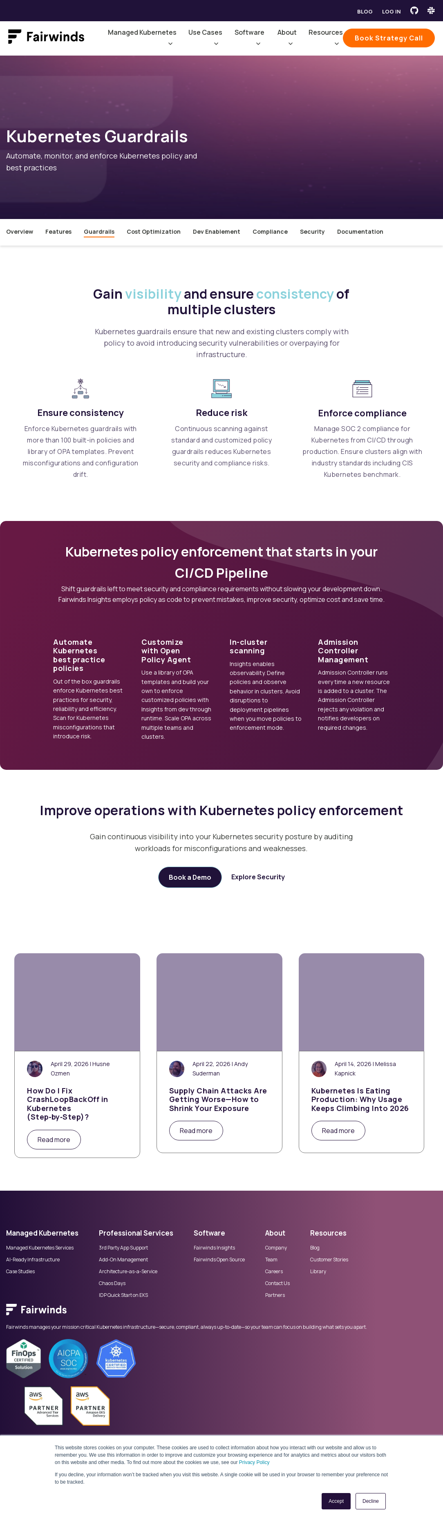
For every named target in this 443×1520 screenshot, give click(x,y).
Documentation (360, 231)
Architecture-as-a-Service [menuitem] (128, 1271)
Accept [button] (336, 1501)
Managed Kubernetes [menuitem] (42, 1233)
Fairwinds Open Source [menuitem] (219, 1259)
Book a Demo (190, 877)
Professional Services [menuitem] (136, 1233)
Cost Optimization (154, 231)
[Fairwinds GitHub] (414, 10)
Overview (19, 231)
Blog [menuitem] (315, 1248)
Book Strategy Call (389, 38)
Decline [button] (370, 1501)
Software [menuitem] (209, 1233)
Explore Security (258, 876)
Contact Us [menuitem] (277, 1283)
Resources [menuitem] (328, 1233)
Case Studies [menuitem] (20, 1271)
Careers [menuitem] (274, 1271)
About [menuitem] (275, 1233)
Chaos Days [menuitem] (112, 1283)
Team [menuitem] (271, 1259)
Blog (365, 11)
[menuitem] (221, 1313)
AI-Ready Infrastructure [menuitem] (33, 1259)
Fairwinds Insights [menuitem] (214, 1248)
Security (312, 231)
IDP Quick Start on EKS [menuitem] (123, 1295)
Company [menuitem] (276, 1248)
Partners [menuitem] (275, 1295)
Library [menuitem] (318, 1271)
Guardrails (99, 231)
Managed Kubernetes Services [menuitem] (40, 1248)
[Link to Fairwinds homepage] (46, 38)
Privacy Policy (254, 1462)
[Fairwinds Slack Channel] (431, 10)
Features (58, 231)
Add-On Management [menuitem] (123, 1259)
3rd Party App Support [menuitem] (123, 1248)
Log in (391, 11)
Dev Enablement (216, 231)
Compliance (270, 231)
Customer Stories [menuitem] (329, 1259)
